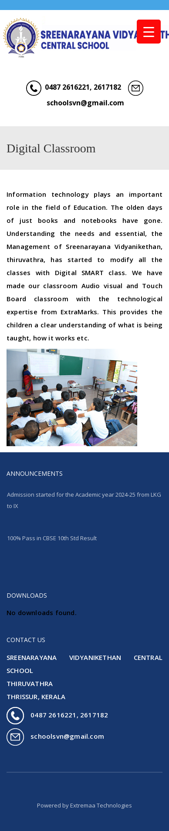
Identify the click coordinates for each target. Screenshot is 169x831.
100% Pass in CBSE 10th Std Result (52, 538)
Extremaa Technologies (101, 805)
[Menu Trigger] (149, 32)
